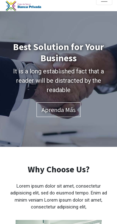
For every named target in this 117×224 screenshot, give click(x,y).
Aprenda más (58, 110)
